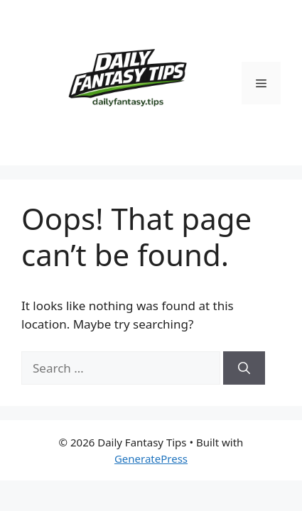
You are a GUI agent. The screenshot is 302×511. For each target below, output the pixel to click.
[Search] (244, 368)
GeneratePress (151, 458)
